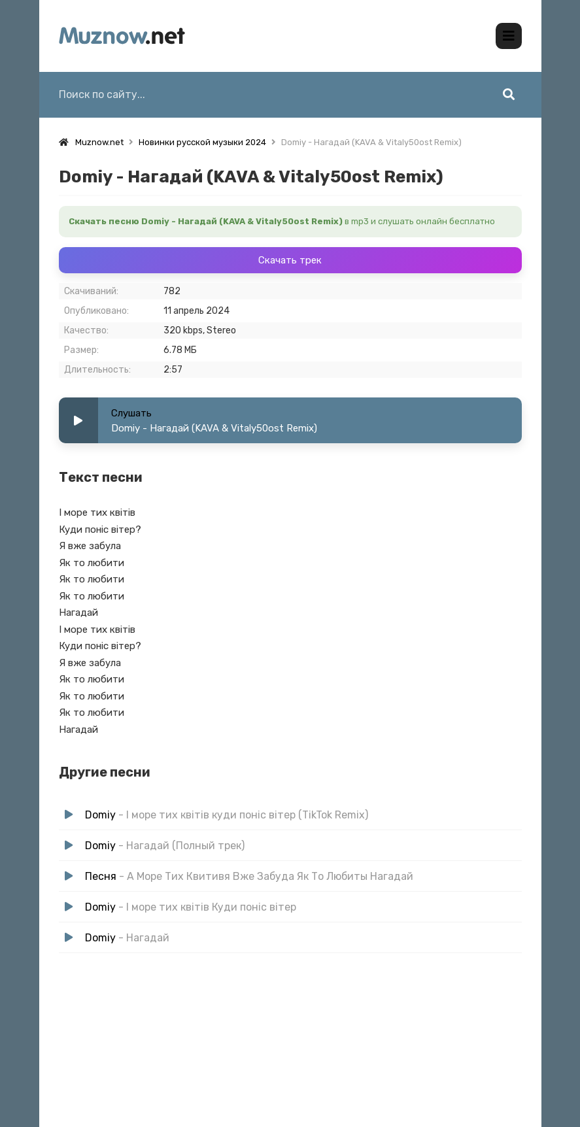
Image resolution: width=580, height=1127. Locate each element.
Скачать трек (290, 260)
